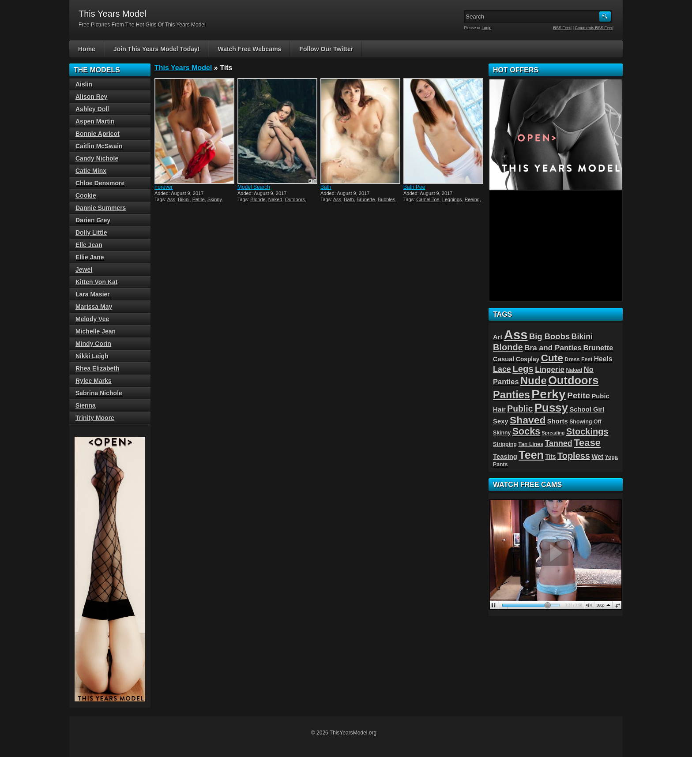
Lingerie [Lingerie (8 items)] (549, 369)
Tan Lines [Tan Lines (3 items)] (530, 444)
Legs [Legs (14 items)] (523, 369)
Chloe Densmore (99, 183)
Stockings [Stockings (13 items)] (587, 431)
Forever (163, 187)
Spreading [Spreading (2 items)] (553, 432)
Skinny (214, 199)
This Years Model (183, 67)
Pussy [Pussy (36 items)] (551, 407)
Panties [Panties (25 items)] (511, 395)
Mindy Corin (93, 343)
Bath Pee (414, 187)
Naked (275, 199)
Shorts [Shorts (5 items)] (557, 421)
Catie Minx (90, 170)
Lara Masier (92, 294)
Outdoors (295, 199)
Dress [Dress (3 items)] (571, 359)
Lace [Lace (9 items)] (502, 369)
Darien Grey (92, 220)
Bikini (183, 199)
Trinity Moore (94, 417)
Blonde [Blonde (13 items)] (508, 347)
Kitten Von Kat (96, 281)
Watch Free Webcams (249, 48)
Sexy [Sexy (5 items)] (500, 421)
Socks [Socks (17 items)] (526, 431)
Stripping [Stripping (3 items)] (505, 444)
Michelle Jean (95, 331)
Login (487, 28)
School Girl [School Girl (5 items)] (586, 409)
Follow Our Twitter (326, 48)
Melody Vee (92, 318)
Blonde (257, 199)
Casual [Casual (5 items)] (504, 359)
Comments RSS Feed (594, 28)
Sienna (85, 405)
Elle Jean (88, 244)
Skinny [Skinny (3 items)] (502, 433)
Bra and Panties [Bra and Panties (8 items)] (553, 347)
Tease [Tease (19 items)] (587, 442)
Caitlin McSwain (99, 146)
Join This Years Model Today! (156, 48)
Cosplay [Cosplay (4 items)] (527, 359)
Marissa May (93, 306)
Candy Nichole (96, 158)
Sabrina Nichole (98, 393)
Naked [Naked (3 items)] (574, 370)
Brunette (366, 199)
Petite (198, 199)
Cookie (85, 195)
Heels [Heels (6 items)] (603, 359)
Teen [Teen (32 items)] (531, 455)
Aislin (83, 84)
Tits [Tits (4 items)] (550, 456)
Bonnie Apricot (97, 133)
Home (86, 48)
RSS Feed (562, 28)
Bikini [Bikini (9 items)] (582, 336)
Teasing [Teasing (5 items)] (505, 456)
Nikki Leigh (92, 356)
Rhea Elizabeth (97, 368)
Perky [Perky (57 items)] (548, 394)
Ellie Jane (89, 257)
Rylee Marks (93, 380)
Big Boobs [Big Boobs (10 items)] (549, 336)
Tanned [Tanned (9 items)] (558, 443)
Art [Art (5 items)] (497, 337)
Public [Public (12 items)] (520, 408)
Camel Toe (427, 199)
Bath (325, 187)
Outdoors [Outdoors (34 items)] (573, 380)
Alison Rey (91, 96)
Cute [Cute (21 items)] (552, 358)
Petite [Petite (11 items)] (578, 395)
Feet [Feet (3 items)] (586, 359)
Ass (171, 199)
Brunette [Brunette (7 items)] (598, 348)
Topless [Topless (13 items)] (573, 456)
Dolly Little (91, 232)
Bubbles (386, 199)
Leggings (452, 199)
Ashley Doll (92, 108)
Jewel (83, 269)
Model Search (253, 187)
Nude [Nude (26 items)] (533, 380)
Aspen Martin (95, 121)
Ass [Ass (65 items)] (516, 334)
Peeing (472, 199)
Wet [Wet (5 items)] (597, 456)
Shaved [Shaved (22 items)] (527, 420)
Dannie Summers (100, 207)
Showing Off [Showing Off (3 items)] (585, 422)
